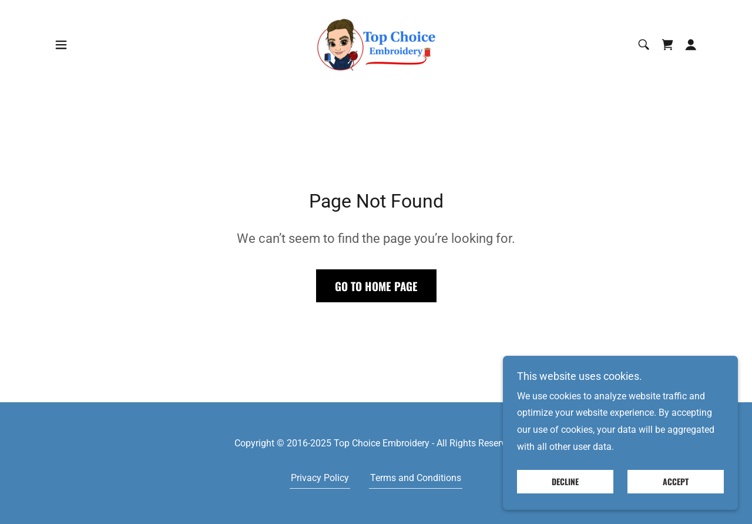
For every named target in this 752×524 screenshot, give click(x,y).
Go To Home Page (376, 286)
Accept (676, 482)
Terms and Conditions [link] (415, 477)
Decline (565, 482)
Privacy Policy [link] (320, 477)
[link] (376, 43)
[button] (61, 44)
